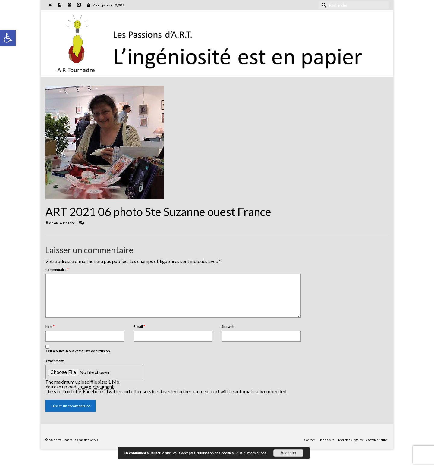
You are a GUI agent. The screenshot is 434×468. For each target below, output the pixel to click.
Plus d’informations (250, 453)
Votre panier (106, 5)
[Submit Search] (323, 5)
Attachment (54, 361)
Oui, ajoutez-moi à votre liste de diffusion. (78, 349)
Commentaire (56, 270)
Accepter (288, 453)
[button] (8, 38)
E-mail (139, 326)
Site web (228, 326)
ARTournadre (64, 223)
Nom (50, 326)
